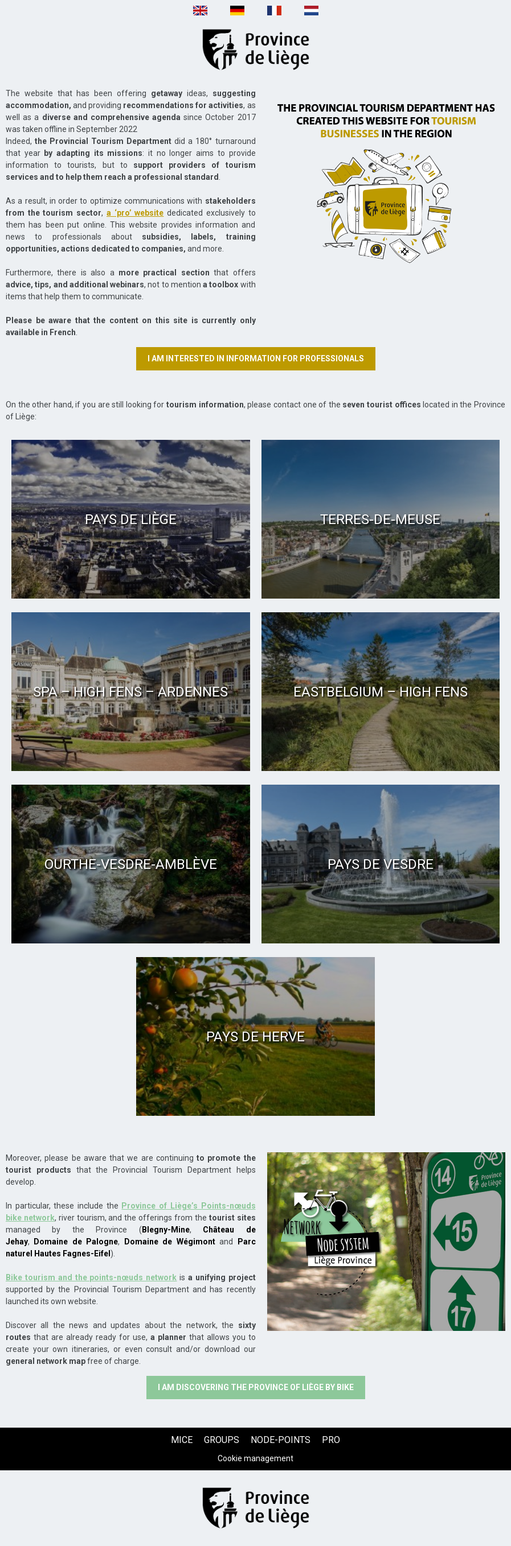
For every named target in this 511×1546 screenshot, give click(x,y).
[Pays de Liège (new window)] (130, 519)
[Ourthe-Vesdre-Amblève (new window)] (130, 864)
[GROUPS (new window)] (221, 1439)
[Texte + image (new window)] (386, 176)
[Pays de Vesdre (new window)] (380, 864)
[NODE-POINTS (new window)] (280, 1439)
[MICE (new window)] (182, 1439)
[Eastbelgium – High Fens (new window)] (380, 691)
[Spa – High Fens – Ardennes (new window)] (130, 691)
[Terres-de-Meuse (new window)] (380, 519)
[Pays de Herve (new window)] (255, 1036)
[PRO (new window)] (331, 1439)
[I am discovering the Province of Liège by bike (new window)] (255, 1387)
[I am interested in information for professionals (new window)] (255, 358)
